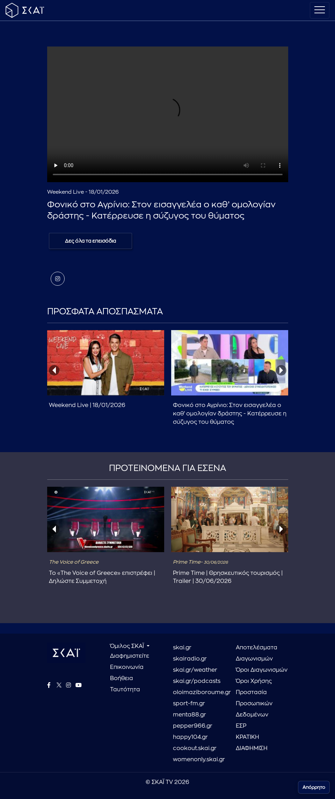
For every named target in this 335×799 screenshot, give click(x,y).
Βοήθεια (121, 678)
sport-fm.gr (189, 703)
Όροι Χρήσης (254, 681)
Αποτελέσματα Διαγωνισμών (256, 653)
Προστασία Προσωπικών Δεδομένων (254, 704)
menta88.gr (189, 715)
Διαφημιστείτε (129, 656)
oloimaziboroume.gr (199, 692)
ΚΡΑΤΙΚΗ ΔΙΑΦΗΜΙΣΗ (252, 742)
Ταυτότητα (125, 689)
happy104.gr (190, 737)
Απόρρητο (314, 787)
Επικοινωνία (127, 667)
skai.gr (182, 647)
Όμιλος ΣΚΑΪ (127, 646)
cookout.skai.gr (195, 748)
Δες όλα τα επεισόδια (90, 240)
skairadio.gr (190, 659)
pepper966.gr (192, 726)
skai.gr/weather (195, 670)
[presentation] (54, 370)
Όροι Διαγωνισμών (261, 670)
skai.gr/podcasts (196, 681)
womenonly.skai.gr (199, 759)
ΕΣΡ (241, 726)
